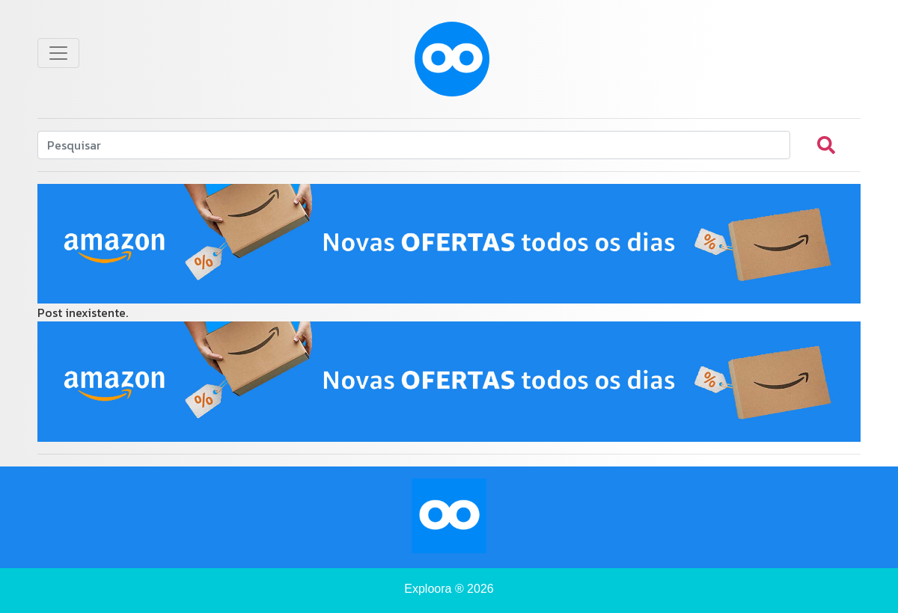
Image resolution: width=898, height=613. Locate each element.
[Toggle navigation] (58, 53)
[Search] (413, 145)
